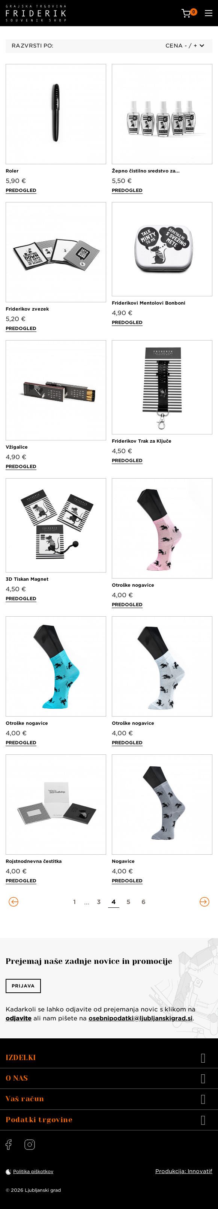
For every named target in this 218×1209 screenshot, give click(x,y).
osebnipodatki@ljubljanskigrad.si (140, 1018)
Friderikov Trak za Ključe (141, 441)
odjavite (19, 1018)
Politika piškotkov (33, 1171)
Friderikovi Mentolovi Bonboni (148, 303)
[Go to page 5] (128, 902)
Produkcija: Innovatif (183, 1171)
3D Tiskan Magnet (27, 579)
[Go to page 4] (113, 902)
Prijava (23, 986)
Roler (12, 171)
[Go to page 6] (143, 902)
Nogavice (123, 861)
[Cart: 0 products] (189, 13)
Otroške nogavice (133, 585)
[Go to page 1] (74, 902)
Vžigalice (17, 447)
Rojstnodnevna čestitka (34, 861)
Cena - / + (184, 46)
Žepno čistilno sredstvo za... (146, 171)
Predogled (21, 190)
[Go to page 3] (98, 902)
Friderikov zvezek (27, 309)
